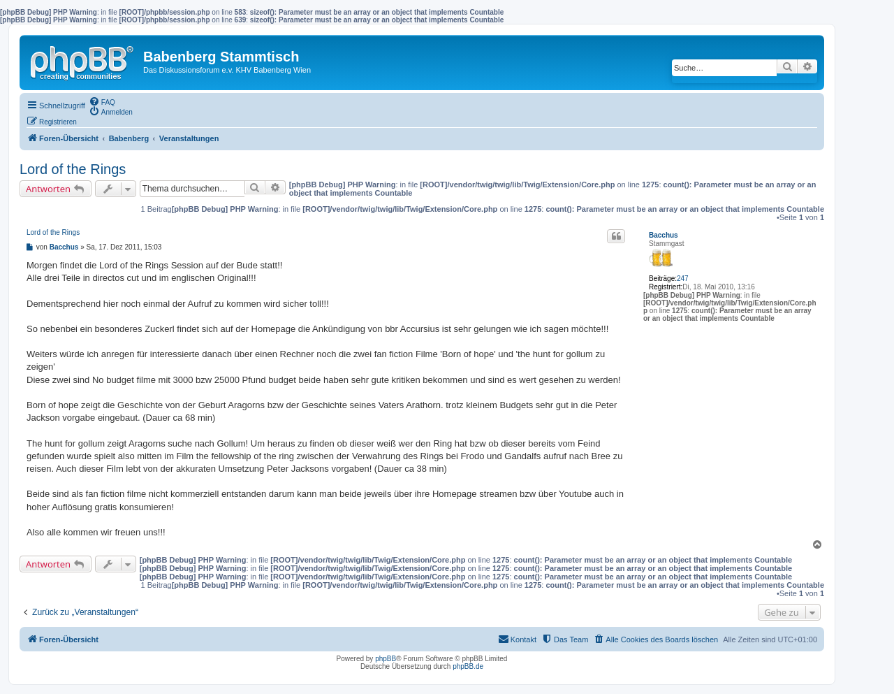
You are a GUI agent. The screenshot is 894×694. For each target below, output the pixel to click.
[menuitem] (102, 101)
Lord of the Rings (73, 169)
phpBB (385, 659)
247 (683, 278)
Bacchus (663, 235)
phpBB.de (468, 666)
